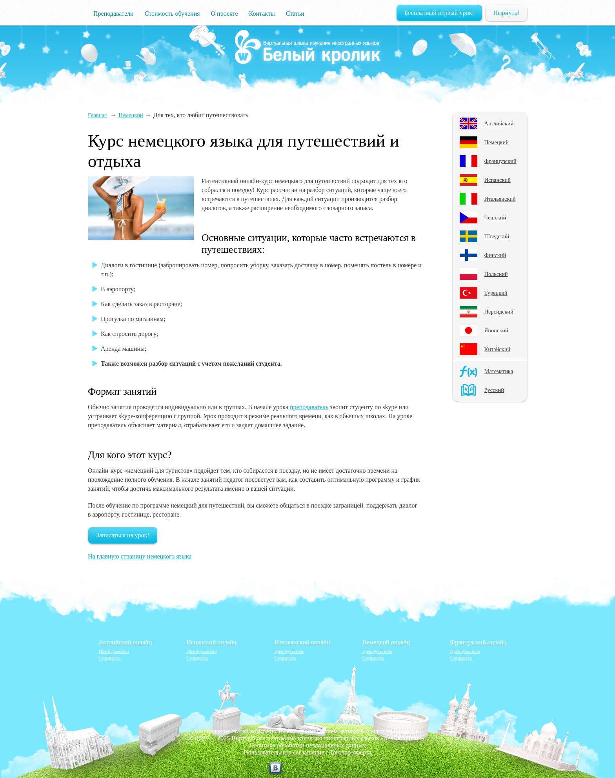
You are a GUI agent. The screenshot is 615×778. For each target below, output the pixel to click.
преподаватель (309, 407)
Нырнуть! (506, 12)
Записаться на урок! (122, 535)
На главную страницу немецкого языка (139, 556)
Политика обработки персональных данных (307, 745)
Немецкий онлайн (386, 642)
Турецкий (496, 293)
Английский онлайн (125, 642)
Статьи (295, 13)
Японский (496, 330)
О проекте (224, 13)
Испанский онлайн (212, 642)
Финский (495, 255)
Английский (499, 123)
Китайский (497, 349)
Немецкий (496, 142)
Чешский (495, 217)
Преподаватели (113, 13)
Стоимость (109, 658)
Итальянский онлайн (302, 642)
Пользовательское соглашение (284, 752)
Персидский (498, 311)
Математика (498, 371)
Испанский (497, 180)
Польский (496, 274)
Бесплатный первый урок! (439, 12)
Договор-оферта (350, 752)
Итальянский (500, 199)
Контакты (262, 13)
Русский (494, 390)
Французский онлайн (478, 642)
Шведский (496, 236)
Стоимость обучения (172, 13)
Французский (500, 161)
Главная (97, 115)
